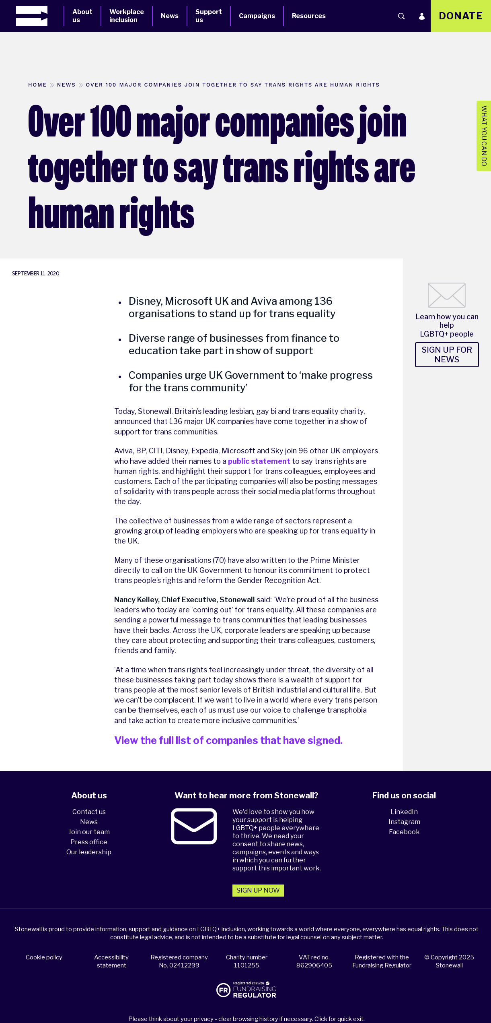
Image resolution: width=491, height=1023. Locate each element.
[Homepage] (40, 16)
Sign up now (258, 890)
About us (82, 16)
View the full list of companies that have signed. (228, 740)
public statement (259, 461)
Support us (208, 16)
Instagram (404, 822)
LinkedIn (404, 812)
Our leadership (88, 852)
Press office (88, 842)
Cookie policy (44, 957)
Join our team (89, 832)
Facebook (404, 832)
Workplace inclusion (126, 16)
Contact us (89, 812)
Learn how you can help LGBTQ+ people (447, 325)
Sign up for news (447, 354)
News (170, 16)
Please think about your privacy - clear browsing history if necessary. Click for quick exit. (246, 1019)
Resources (309, 16)
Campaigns (257, 16)
